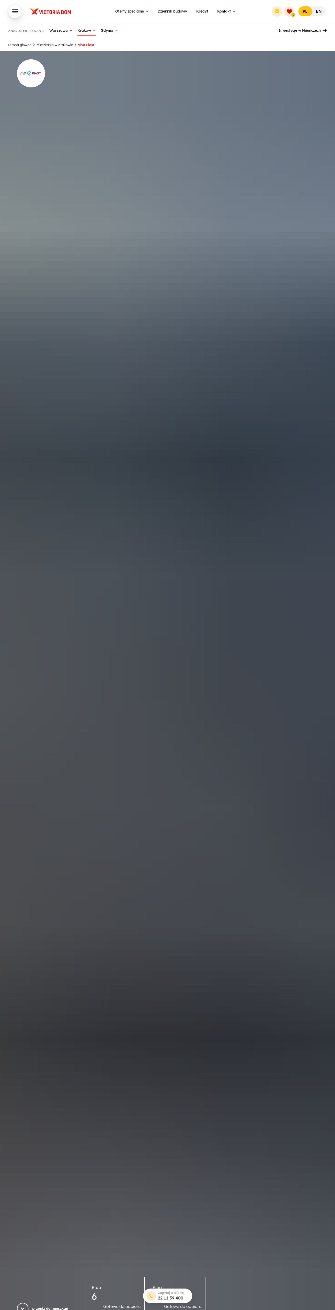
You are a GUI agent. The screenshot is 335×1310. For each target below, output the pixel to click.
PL (305, 11)
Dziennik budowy (172, 11)
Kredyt (202, 11)
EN (319, 11)
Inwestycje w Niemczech (303, 30)
